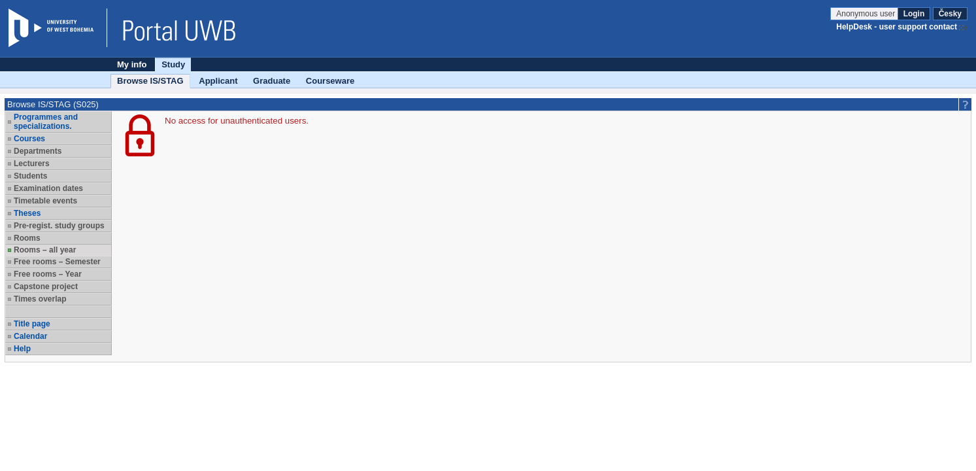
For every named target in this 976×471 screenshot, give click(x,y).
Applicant (218, 81)
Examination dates (48, 188)
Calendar (30, 336)
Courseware (330, 81)
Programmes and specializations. (46, 122)
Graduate (271, 81)
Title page (32, 323)
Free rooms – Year (48, 274)
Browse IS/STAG (150, 81)
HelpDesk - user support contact (896, 26)
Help (22, 348)
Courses (29, 138)
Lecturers (32, 163)
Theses (27, 213)
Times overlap (40, 299)
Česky (950, 13)
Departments (37, 151)
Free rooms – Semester (57, 261)
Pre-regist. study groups (59, 225)
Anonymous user (866, 13)
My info (132, 64)
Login (914, 13)
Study (173, 64)
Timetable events (45, 200)
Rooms (27, 238)
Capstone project (46, 286)
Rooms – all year (45, 249)
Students (30, 176)
